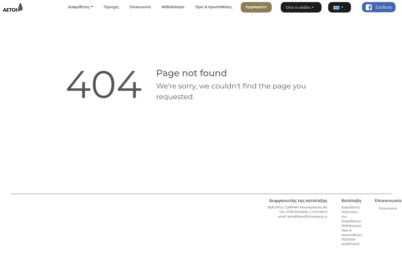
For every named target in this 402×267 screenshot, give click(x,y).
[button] (339, 7)
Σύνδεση (379, 7)
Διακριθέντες (350, 207)
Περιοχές (111, 6)
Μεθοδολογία (173, 6)
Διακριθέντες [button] (79, 6)
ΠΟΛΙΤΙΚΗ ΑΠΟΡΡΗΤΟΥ (350, 241)
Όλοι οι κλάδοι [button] (298, 7)
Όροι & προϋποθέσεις (213, 6)
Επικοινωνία (140, 6)
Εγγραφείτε (256, 6)
